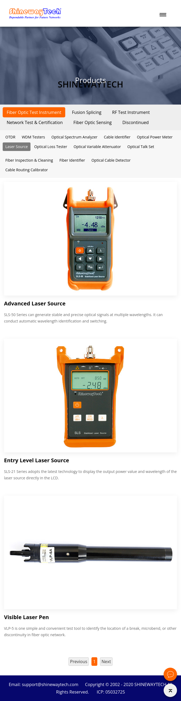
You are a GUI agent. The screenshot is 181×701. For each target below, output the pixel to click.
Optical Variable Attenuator (97, 146)
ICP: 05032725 (111, 692)
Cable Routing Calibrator (26, 169)
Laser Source (16, 146)
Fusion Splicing (86, 112)
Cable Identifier (117, 137)
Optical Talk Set (140, 146)
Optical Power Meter (155, 137)
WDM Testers (33, 137)
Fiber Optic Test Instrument (34, 112)
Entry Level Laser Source (36, 460)
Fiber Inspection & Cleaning (29, 160)
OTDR (10, 137)
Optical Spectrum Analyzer (74, 137)
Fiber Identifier (72, 160)
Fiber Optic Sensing (92, 122)
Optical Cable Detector (111, 160)
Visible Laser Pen (26, 617)
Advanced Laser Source (35, 303)
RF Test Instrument (131, 112)
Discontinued (135, 122)
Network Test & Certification (35, 122)
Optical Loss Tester (50, 146)
